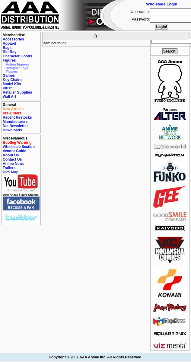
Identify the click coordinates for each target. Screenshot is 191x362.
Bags (7, 48)
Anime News (13, 164)
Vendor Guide (14, 151)
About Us (11, 155)
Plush (8, 88)
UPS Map (10, 172)
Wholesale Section (19, 147)
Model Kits (12, 84)
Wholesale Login (161, 4)
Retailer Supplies (17, 92)
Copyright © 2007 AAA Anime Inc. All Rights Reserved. (95, 357)
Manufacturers (15, 122)
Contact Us (12, 159)
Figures (9, 60)
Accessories (13, 39)
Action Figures (17, 64)
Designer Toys (17, 68)
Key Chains (12, 80)
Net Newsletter (15, 126)
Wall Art (9, 97)
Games (9, 75)
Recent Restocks (17, 117)
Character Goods (17, 56)
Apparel (9, 43)
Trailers (9, 168)
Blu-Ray (9, 52)
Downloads (12, 130)
